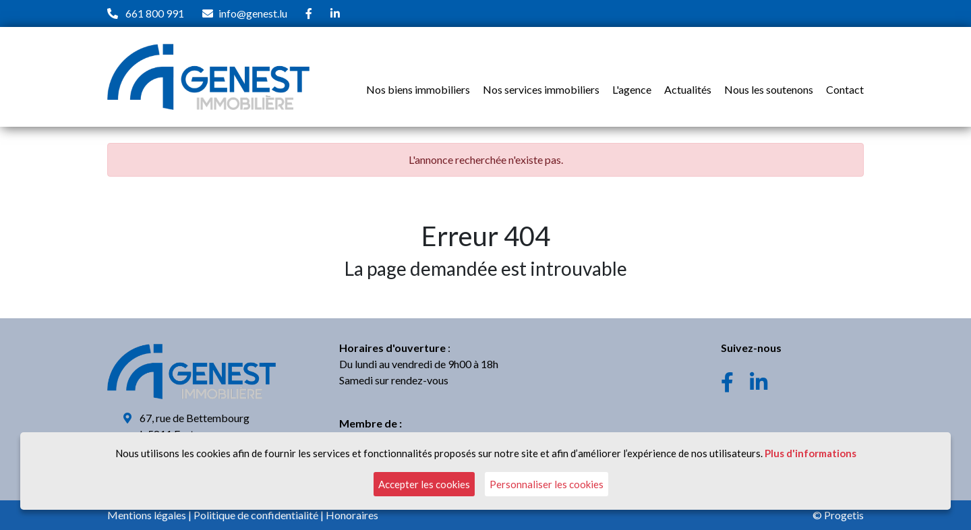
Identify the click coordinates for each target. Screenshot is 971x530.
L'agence (631, 89)
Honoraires (352, 514)
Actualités (687, 89)
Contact (845, 89)
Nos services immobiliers (541, 89)
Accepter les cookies (424, 484)
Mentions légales (146, 514)
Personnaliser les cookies (547, 484)
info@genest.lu (252, 13)
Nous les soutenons (768, 89)
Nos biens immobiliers (418, 89)
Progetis (844, 514)
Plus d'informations (810, 453)
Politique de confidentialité (256, 514)
